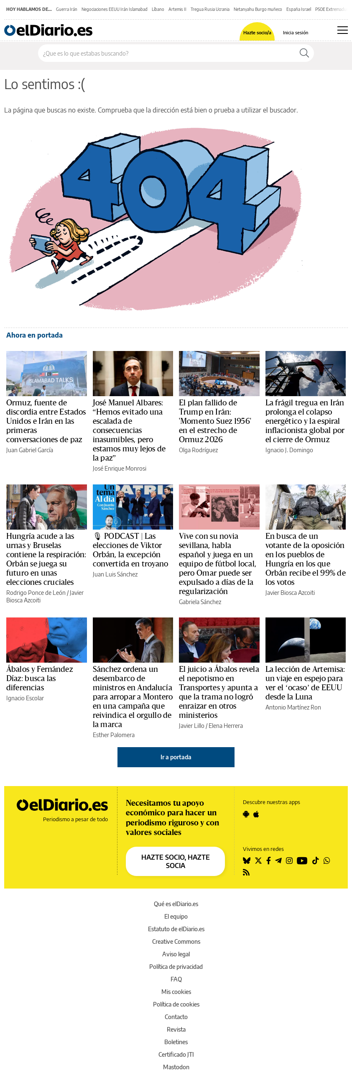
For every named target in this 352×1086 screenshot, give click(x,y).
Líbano (158, 9)
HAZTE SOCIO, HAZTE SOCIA (175, 861)
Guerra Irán (66, 9)
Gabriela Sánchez (200, 601)
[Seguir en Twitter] (258, 860)
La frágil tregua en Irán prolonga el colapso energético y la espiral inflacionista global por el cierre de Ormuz (305, 421)
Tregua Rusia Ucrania (210, 9)
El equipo (176, 916)
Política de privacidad (176, 966)
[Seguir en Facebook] (268, 860)
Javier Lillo (191, 725)
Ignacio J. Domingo (289, 449)
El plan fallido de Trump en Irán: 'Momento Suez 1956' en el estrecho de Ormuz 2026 (215, 421)
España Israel (298, 9)
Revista (176, 1029)
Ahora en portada (34, 335)
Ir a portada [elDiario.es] (176, 757)
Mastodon (176, 1067)
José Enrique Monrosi (119, 468)
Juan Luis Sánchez (115, 574)
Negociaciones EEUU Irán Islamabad (115, 9)
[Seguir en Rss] (246, 872)
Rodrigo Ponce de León (36, 592)
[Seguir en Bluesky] (246, 860)
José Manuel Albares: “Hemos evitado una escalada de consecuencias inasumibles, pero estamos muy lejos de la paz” (129, 430)
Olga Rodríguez (198, 449)
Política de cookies (176, 1004)
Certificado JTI (176, 1054)
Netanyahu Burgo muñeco (258, 9)
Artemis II (177, 9)
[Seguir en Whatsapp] (327, 860)
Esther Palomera (114, 734)
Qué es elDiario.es (176, 903)
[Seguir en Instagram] (289, 860)
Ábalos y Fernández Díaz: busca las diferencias (39, 678)
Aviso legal (176, 954)
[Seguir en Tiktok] (315, 860)
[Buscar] (304, 53)
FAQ (176, 979)
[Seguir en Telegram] (278, 860)
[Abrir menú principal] (342, 30)
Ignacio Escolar (25, 698)
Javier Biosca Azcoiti (290, 592)
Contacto (176, 1016)
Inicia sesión (295, 32)
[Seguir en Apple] (256, 814)
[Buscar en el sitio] (166, 53)
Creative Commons (176, 941)
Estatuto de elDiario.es (176, 928)
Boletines (176, 1041)
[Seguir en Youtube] (302, 860)
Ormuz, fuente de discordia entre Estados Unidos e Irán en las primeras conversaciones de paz (46, 421)
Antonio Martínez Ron (293, 707)
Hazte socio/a (257, 32)
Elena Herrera (226, 725)
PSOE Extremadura (332, 9)
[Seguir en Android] (246, 814)
